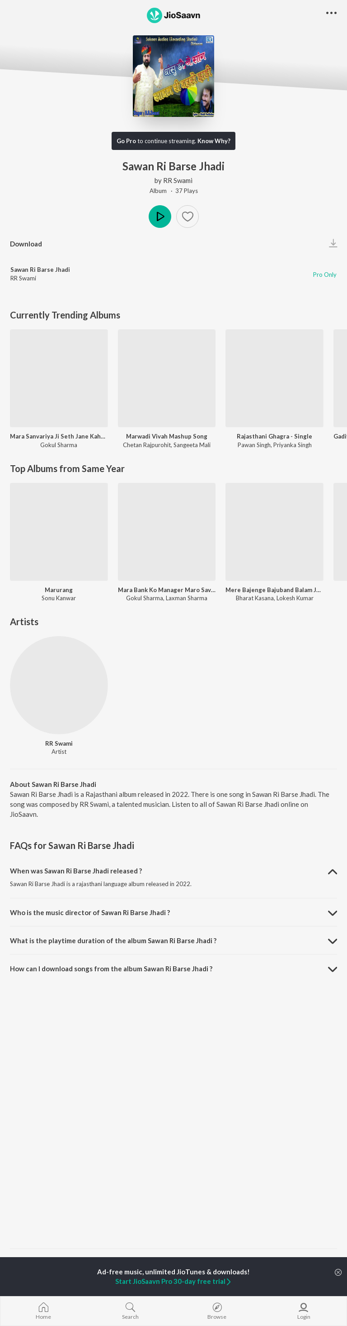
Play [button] (160, 216)
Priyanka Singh (292, 444)
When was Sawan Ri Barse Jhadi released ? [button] (76, 871)
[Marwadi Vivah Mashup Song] (167, 378)
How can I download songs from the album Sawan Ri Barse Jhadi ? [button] (111, 968)
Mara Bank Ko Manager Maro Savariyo (167, 589)
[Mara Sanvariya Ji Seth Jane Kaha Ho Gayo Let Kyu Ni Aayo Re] (59, 378)
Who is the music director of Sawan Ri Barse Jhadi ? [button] (90, 912)
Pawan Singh (254, 444)
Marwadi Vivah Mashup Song (166, 436)
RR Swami (177, 180)
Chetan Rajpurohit (147, 444)
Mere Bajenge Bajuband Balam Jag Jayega (274, 589)
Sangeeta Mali (192, 444)
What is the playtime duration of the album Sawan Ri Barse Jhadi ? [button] (113, 940)
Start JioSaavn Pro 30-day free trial (173, 1281)
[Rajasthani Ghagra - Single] (274, 378)
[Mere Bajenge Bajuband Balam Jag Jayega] (274, 532)
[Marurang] (59, 532)
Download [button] (26, 244)
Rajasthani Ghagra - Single (274, 436)
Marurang (59, 589)
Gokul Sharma (58, 444)
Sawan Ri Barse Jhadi (40, 269)
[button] (187, 216)
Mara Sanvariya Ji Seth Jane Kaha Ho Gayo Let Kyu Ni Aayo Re (59, 436)
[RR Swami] (59, 685)
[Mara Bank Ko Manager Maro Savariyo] (167, 532)
